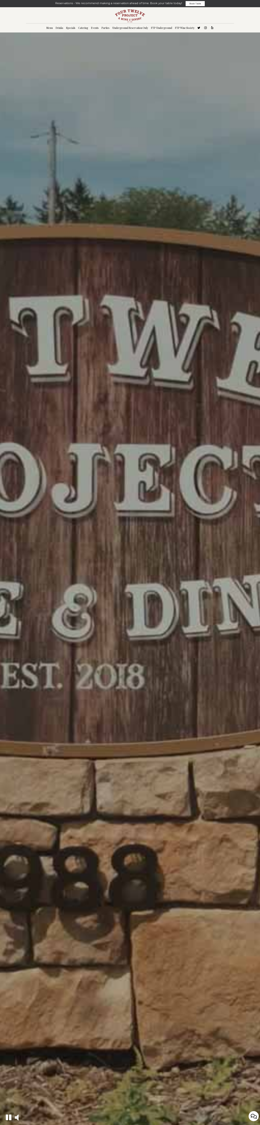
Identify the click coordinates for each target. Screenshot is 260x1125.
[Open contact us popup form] (254, 1116)
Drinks (59, 28)
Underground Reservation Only (130, 28)
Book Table (195, 3)
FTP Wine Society (184, 28)
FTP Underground (161, 28)
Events (95, 28)
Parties (105, 28)
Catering (83, 28)
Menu (49, 28)
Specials (70, 28)
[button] (9, 1117)
